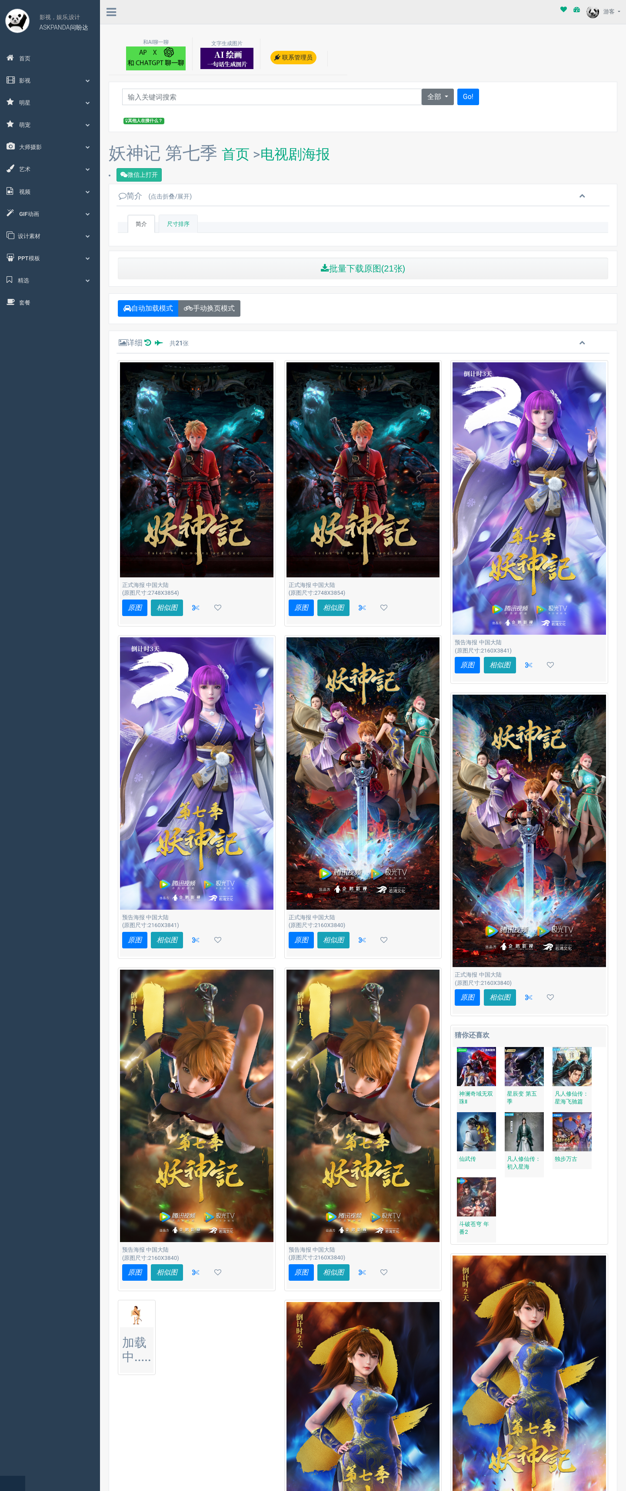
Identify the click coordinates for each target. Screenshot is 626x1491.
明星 (50, 102)
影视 (50, 80)
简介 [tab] (141, 224)
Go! (468, 97)
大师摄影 (50, 146)
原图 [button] (135, 607)
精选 (50, 280)
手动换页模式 (209, 308)
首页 (18, 58)
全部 (435, 97)
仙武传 (467, 1159)
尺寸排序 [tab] (178, 224)
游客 (601, 11)
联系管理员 (293, 57)
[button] (195, 608)
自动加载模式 (148, 308)
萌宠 (50, 124)
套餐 (18, 302)
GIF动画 (50, 213)
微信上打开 (139, 174)
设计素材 (50, 235)
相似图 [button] (166, 607)
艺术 (50, 168)
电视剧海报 (295, 154)
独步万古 (566, 1159)
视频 (50, 191)
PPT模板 (50, 258)
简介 (155, 195)
